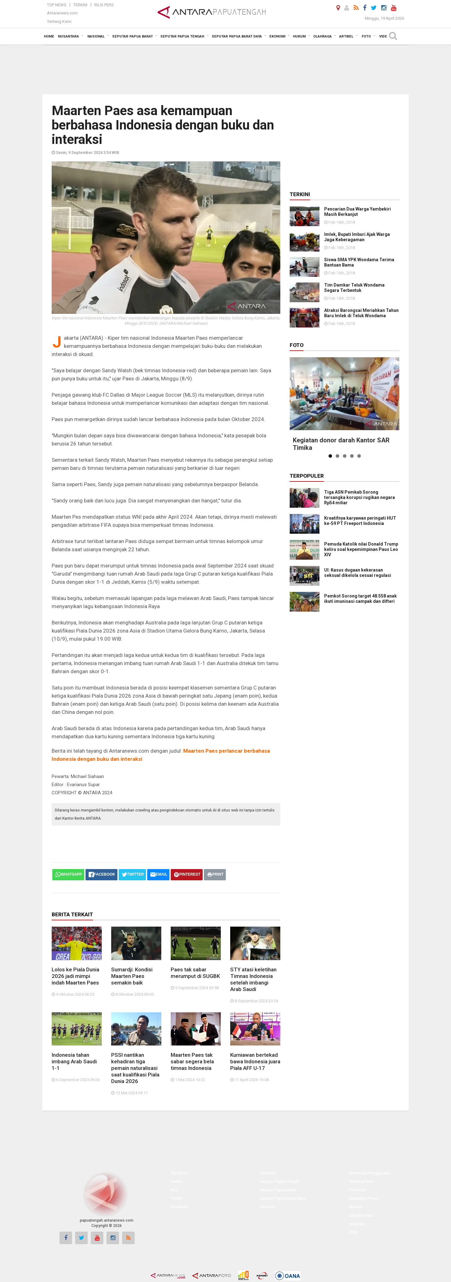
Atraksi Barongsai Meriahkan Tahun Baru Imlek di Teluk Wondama (361, 313)
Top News (56, 5)
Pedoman (357, 1190)
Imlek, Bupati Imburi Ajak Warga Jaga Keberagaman (357, 237)
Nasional (267, 1173)
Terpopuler (307, 476)
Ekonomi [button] (277, 36)
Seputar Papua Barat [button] (132, 36)
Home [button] (49, 36)
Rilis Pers (104, 5)
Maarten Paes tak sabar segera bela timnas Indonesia (192, 1061)
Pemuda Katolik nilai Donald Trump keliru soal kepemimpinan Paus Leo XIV (361, 549)
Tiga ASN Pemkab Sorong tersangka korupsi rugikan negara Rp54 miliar (359, 497)
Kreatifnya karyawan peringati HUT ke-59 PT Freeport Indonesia (360, 521)
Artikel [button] (346, 36)
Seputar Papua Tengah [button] (182, 36)
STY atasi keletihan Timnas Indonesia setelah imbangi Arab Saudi (253, 979)
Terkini (80, 5)
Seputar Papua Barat (278, 1190)
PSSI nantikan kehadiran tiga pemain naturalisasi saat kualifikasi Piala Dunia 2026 (135, 1068)
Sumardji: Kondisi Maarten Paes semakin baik (132, 976)
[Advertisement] (225, 69)
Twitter (177, 1198)
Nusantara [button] (68, 36)
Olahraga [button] (322, 36)
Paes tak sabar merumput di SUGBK (195, 972)
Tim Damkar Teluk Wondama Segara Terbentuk (354, 287)
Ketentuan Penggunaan (369, 1173)
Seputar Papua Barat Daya (283, 1198)
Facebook (179, 1207)
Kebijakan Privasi (364, 1198)
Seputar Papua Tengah (280, 1181)
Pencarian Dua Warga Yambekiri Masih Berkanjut (357, 211)
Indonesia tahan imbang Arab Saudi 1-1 (74, 1061)
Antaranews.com (62, 13)
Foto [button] (366, 36)
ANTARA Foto (361, 1215)
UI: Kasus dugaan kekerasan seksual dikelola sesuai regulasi (357, 572)
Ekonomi (267, 1207)
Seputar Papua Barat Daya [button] (237, 36)
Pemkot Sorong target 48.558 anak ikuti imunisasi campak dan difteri (360, 598)
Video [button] (384, 36)
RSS (174, 1190)
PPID (353, 1232)
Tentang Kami (59, 21)
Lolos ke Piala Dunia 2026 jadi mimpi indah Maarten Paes (75, 976)
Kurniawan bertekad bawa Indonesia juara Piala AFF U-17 (255, 1061)
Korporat (356, 1224)
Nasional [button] (96, 36)
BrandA (355, 1207)
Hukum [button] (299, 36)
